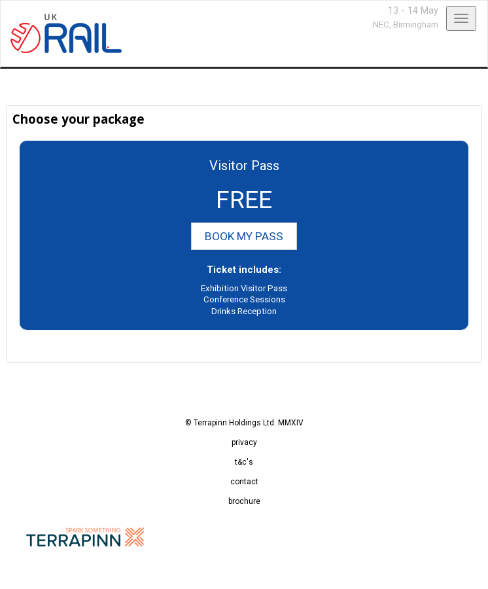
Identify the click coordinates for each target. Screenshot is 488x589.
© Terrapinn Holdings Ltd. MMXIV (244, 422)
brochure (244, 501)
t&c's (244, 462)
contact (244, 481)
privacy (244, 442)
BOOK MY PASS (244, 236)
